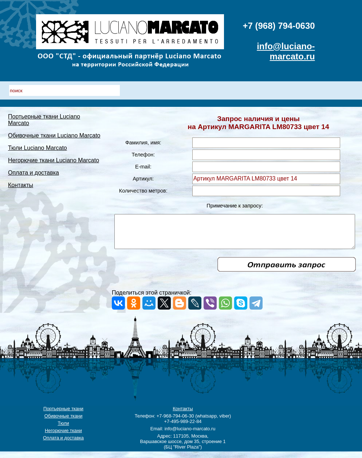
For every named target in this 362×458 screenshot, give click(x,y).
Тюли (63, 429)
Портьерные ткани (63, 415)
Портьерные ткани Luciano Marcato (33, 119)
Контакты (20, 198)
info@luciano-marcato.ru (286, 51)
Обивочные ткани (63, 422)
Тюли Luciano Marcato (37, 154)
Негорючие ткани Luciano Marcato (31, 170)
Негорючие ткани (63, 437)
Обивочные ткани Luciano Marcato (32, 138)
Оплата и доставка (33, 186)
